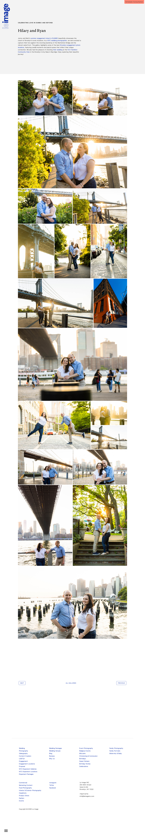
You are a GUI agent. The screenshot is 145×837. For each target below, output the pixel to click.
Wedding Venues (54, 751)
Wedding (22, 748)
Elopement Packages (26, 774)
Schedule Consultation (134, 2)
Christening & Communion (88, 756)
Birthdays (82, 759)
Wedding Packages (55, 748)
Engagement (23, 761)
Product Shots (24, 796)
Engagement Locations (27, 764)
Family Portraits (114, 751)
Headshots (22, 793)
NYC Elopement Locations (28, 771)
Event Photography (86, 748)
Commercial (23, 783)
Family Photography (116, 748)
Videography (23, 753)
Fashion (21, 798)
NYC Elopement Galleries (28, 769)
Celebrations (83, 766)
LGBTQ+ (22, 759)
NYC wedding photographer (57, 40)
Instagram (52, 783)
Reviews (52, 756)
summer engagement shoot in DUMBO (44, 38)
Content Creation (25, 756)
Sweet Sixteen (84, 761)
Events (21, 801)
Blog (50, 753)
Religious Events (85, 751)
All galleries (71, 683)
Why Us (52, 759)
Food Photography (25, 788)
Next (22, 683)
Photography (23, 751)
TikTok (51, 785)
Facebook (52, 788)
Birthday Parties (84, 764)
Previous (121, 683)
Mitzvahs (82, 753)
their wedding (57, 50)
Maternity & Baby (115, 753)
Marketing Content (25, 785)
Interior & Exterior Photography (30, 790)
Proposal (22, 766)
